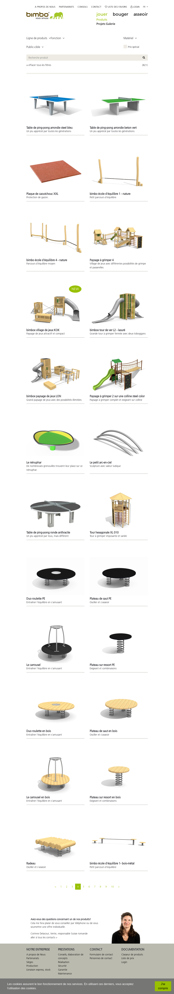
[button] (38, 38)
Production (32, 965)
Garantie (62, 969)
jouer (101, 14)
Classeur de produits (132, 954)
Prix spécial (133, 46)
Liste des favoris (116, 6)
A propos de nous (45, 6)
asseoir (141, 14)
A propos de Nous (35, 954)
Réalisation (63, 962)
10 (112, 886)
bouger (120, 14)
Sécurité (62, 965)
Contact (96, 6)
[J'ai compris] (163, 986)
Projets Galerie (105, 24)
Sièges (29, 962)
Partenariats (66, 6)
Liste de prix (127, 958)
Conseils (83, 6)
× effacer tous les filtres (38, 65)
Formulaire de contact (101, 954)
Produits (101, 20)
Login (135, 6)
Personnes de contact (101, 958)
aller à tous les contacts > (44, 937)
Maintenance (65, 973)
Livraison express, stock (38, 969)
